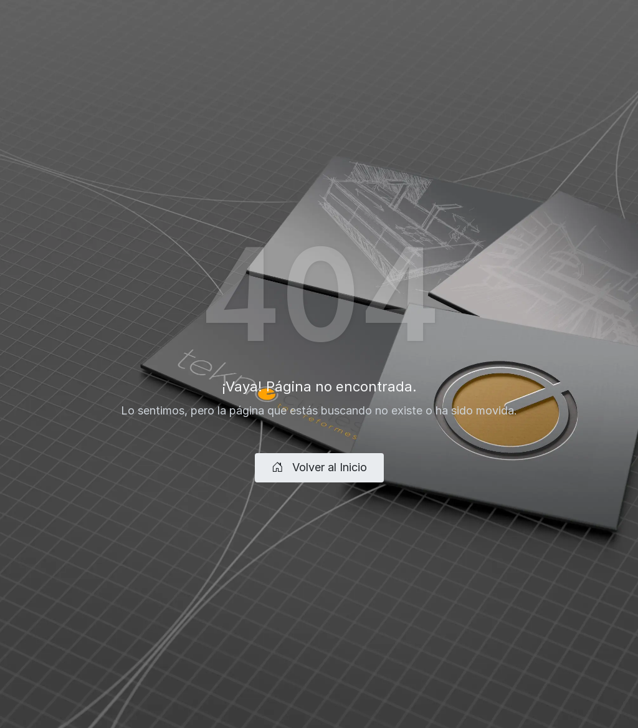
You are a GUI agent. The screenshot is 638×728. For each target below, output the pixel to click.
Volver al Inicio (319, 467)
